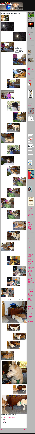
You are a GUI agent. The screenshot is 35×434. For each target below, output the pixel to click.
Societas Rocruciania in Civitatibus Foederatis (30, 296)
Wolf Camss (29, 80)
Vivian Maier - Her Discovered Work (30, 313)
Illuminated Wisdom (30, 254)
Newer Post (3, 429)
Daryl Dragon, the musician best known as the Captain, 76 (31, 39)
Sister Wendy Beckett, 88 (29, 44)
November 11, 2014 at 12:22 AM (7, 423)
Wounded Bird (30, 316)
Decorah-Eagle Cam (30, 69)
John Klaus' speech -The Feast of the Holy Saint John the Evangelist (30, 271)
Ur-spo (4, 421)
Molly (7, 417)
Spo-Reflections (30, 300)
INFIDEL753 (29, 256)
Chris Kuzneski (30, 228)
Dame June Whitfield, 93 (29, 46)
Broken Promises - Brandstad (30, 227)
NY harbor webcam (30, 75)
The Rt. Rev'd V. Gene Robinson (30, 105)
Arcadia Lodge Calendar (30, 210)
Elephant (29, 70)
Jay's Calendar (30, 208)
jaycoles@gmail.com (31, 322)
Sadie (14, 417)
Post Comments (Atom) (8, 431)
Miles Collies (29, 284)
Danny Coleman (30, 229)
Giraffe (29, 74)
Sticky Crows (29, 301)
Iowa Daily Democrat (29, 260)
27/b (28, 215)
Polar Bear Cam (30, 79)
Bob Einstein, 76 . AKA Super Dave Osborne (30, 42)
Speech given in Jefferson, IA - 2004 (30, 299)
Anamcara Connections (29, 223)
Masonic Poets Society (30, 279)
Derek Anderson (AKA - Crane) (30, 231)
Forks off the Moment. (29, 240)
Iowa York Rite (30, 264)
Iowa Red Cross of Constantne (30, 262)
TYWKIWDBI (30, 307)
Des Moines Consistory (29, 233)
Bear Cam (29, 67)
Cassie (5, 417)
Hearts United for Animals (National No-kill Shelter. (30, 247)
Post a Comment (4, 425)
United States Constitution (29, 311)
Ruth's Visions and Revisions (30, 292)
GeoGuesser (29, 242)
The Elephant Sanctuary (29, 304)
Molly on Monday (10, 417)
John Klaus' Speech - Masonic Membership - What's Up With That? (31, 267)
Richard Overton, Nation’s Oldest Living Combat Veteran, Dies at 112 (30, 35)
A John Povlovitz (30, 216)
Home (14, 429)
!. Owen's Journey (30, 214)
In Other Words (30, 255)
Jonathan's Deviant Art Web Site (30, 274)
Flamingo (29, 73)
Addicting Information (29, 218)
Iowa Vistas (29, 263)
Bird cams (29, 68)
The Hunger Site (30, 306)
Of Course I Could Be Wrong (30, 290)
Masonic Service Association (30, 281)
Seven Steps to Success (30, 294)
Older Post (24, 429)
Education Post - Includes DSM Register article (30, 236)
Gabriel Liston (30, 241)
